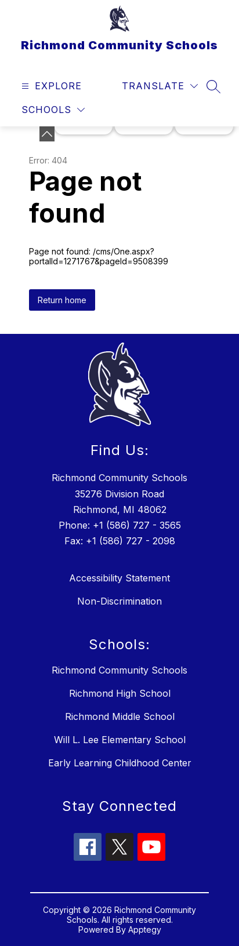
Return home (62, 300)
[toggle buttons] (47, 133)
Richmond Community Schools (119, 670)
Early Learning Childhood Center (119, 763)
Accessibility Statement (119, 578)
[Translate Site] (160, 86)
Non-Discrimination (119, 601)
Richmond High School (120, 693)
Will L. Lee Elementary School (120, 739)
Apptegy (144, 929)
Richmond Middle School (120, 716)
